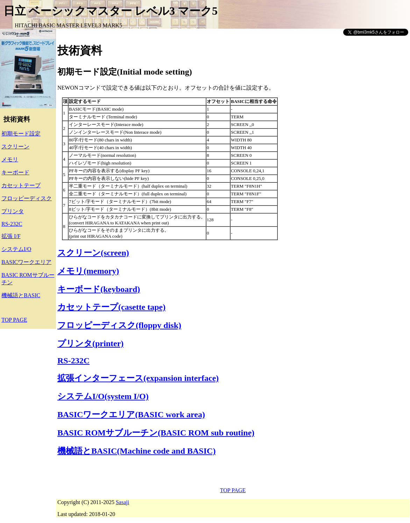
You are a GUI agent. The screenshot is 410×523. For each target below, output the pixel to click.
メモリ (9, 159)
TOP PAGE (14, 320)
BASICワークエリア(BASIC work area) (131, 414)
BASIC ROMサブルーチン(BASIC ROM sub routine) (155, 432)
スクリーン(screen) (93, 252)
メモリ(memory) (88, 271)
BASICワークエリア (26, 262)
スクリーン (15, 146)
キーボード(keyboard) (98, 289)
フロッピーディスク (26, 198)
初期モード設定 (21, 134)
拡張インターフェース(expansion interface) (138, 378)
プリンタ (12, 211)
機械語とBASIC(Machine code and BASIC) (136, 450)
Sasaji (122, 502)
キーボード (15, 172)
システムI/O (16, 249)
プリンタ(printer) (90, 343)
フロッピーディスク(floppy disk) (119, 325)
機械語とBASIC (20, 295)
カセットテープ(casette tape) (111, 307)
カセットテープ (21, 185)
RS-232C (11, 224)
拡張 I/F (11, 236)
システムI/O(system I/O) (103, 396)
